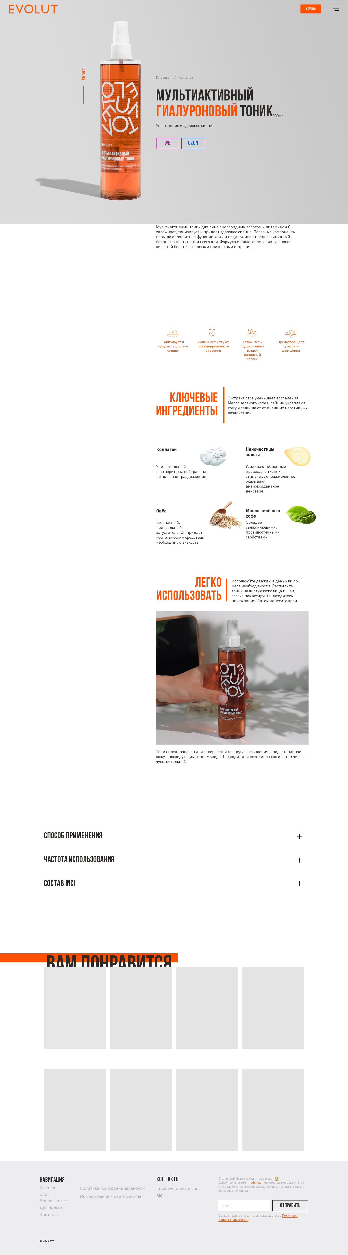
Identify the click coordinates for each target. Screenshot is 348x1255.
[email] (244, 1205)
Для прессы (51, 1207)
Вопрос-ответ (54, 1200)
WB (168, 143)
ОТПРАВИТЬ (290, 1205)
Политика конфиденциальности (112, 1188)
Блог (44, 1194)
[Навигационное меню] (336, 9)
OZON (193, 143)
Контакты (49, 1214)
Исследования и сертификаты (110, 1196)
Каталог (186, 77)
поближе (255, 1182)
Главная (164, 77)
